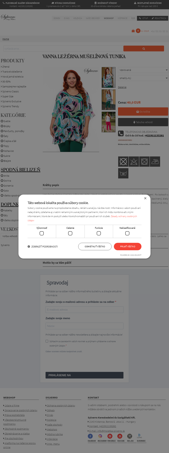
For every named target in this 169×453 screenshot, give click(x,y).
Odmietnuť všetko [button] (95, 246)
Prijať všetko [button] (127, 246)
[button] (43, 246)
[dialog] (84, 226)
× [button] (145, 198)
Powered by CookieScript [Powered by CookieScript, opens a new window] (130, 255)
